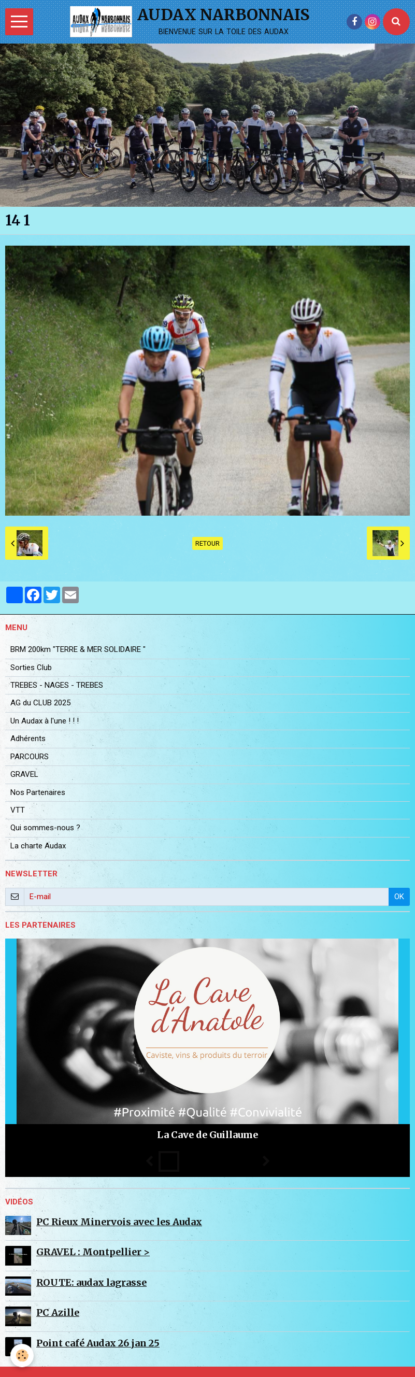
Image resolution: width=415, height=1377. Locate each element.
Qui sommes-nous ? (45, 827)
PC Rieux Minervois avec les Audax (119, 1222)
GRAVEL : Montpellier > (93, 1252)
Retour (207, 543)
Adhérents (28, 738)
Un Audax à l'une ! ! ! (44, 721)
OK (399, 896)
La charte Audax (38, 845)
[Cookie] (22, 1355)
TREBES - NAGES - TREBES (56, 685)
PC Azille (57, 1312)
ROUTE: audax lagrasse (91, 1282)
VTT (17, 810)
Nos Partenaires (37, 792)
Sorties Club (31, 667)
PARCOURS (29, 756)
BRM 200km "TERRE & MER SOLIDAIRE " (78, 649)
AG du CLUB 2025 (40, 702)
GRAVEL (24, 774)
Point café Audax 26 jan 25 (98, 1343)
